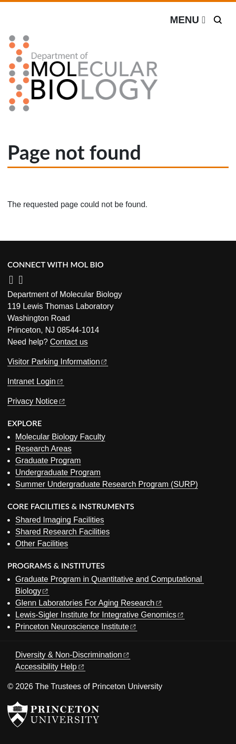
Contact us (68, 342)
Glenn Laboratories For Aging (89, 603)
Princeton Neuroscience (76, 626)
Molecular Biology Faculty (60, 437)
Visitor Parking (57, 361)
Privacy (36, 401)
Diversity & (72, 655)
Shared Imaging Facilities (59, 520)
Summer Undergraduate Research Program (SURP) (106, 484)
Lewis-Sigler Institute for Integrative (100, 615)
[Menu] (187, 19)
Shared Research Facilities (62, 531)
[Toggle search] (218, 19)
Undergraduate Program (58, 472)
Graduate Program (48, 460)
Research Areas (43, 448)
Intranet (35, 381)
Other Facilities (41, 543)
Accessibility (50, 666)
